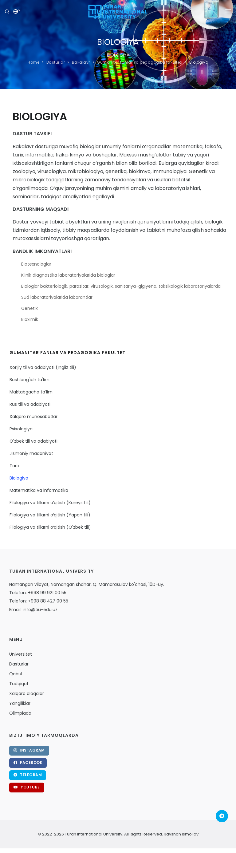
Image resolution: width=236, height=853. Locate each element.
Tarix (15, 466)
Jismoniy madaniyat (31, 453)
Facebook (28, 762)
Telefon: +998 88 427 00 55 (38, 601)
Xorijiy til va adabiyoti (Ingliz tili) (43, 367)
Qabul (15, 674)
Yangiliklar (19, 703)
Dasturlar (55, 62)
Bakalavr (81, 62)
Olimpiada (20, 713)
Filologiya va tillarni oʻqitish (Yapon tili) (50, 515)
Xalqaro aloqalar (26, 693)
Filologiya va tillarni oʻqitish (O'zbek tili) (50, 527)
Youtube (27, 787)
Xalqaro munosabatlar (33, 416)
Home (33, 62)
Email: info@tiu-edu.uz (33, 609)
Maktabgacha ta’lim (31, 392)
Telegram (28, 774)
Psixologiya (21, 429)
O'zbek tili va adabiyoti (33, 441)
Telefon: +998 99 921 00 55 (37, 593)
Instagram (29, 750)
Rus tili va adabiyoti (30, 404)
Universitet (20, 654)
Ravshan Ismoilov (181, 834)
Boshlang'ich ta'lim (29, 380)
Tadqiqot (19, 684)
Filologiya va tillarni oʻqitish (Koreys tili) (50, 503)
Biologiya (199, 62)
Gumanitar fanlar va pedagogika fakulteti (139, 62)
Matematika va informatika (39, 490)
